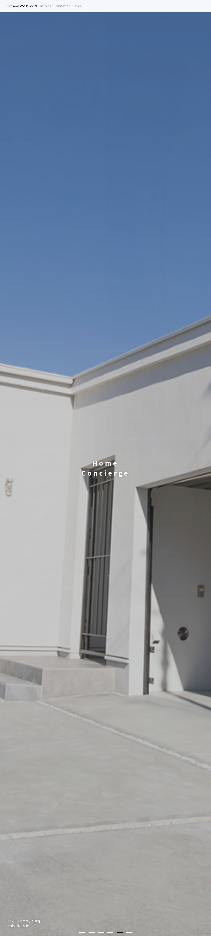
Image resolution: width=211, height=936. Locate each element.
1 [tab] (82, 932)
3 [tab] (101, 932)
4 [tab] (110, 932)
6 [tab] (129, 932)
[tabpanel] (105, 468)
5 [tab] (120, 932)
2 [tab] (92, 932)
